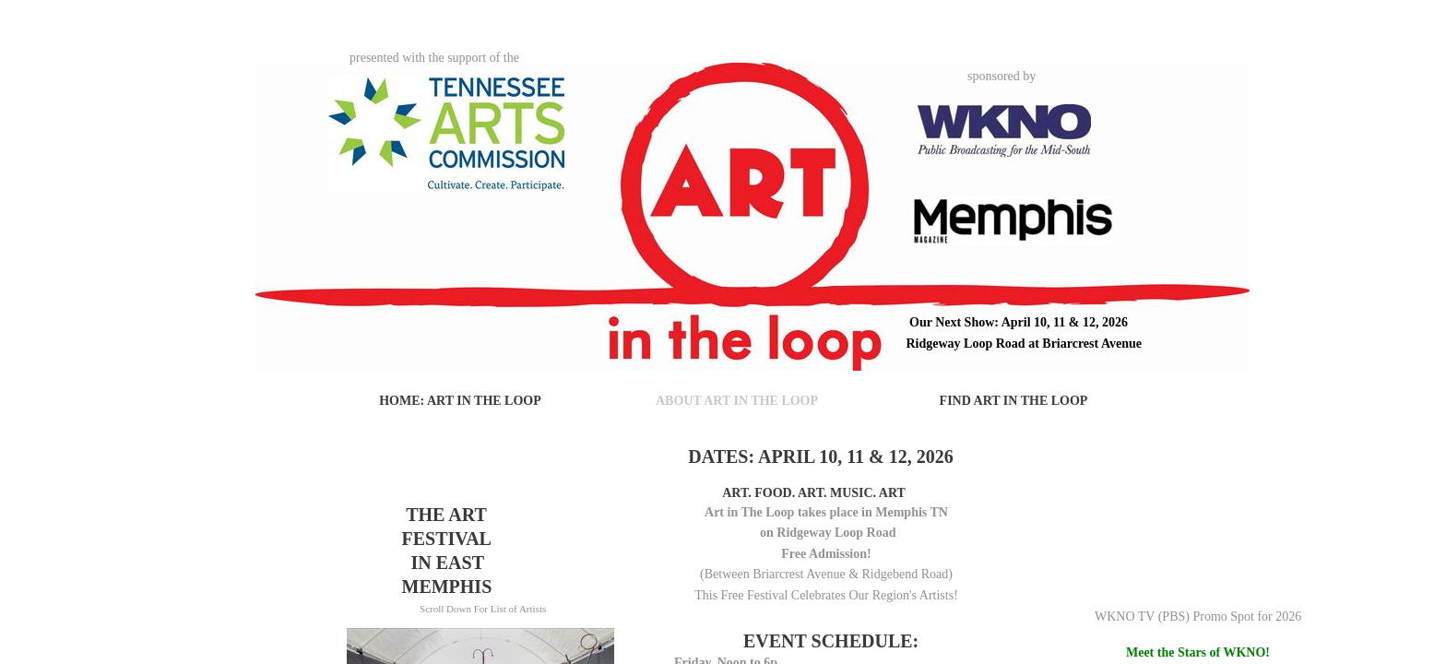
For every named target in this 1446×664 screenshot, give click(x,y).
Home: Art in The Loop (460, 401)
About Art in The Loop (737, 401)
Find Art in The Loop (1014, 401)
